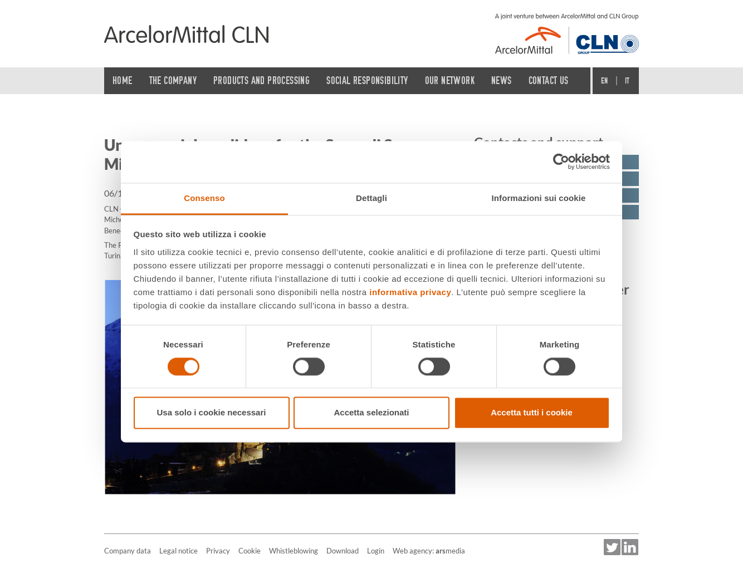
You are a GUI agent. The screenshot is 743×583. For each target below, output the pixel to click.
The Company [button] (173, 80)
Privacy (218, 550)
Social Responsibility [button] (367, 80)
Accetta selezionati (371, 413)
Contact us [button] (549, 80)
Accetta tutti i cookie (532, 413)
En (604, 81)
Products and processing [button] (261, 80)
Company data (127, 550)
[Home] (186, 34)
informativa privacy (410, 292)
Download (342, 550)
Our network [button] (450, 80)
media (450, 550)
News (501, 80)
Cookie (249, 550)
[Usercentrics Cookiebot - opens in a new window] (561, 161)
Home (123, 80)
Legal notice (178, 550)
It (627, 81)
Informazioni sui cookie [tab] (539, 198)
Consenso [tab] (204, 198)
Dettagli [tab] (371, 198)
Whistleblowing (293, 550)
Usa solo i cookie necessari (211, 413)
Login (375, 550)
